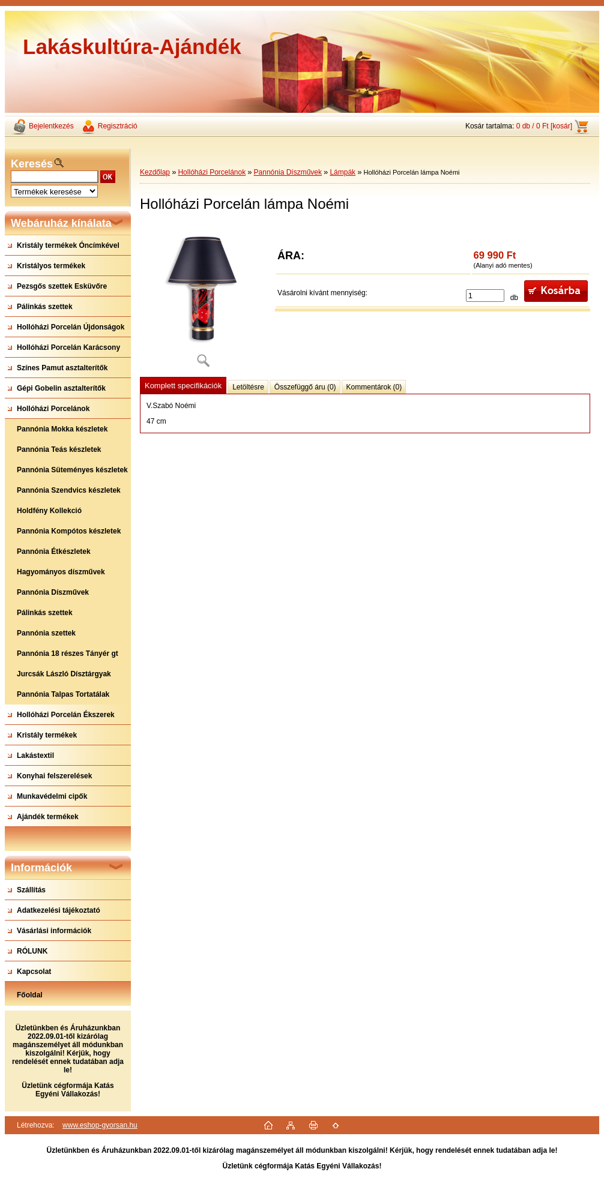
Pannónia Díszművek (288, 172)
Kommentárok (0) (374, 387)
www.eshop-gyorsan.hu (99, 1125)
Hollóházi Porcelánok (212, 172)
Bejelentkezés (51, 126)
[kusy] (485, 295)
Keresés (32, 164)
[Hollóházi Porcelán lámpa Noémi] (202, 299)
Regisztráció (117, 126)
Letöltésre (248, 387)
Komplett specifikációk (183, 385)
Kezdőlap (155, 172)
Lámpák (342, 172)
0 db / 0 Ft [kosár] (544, 126)
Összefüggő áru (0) (305, 387)
